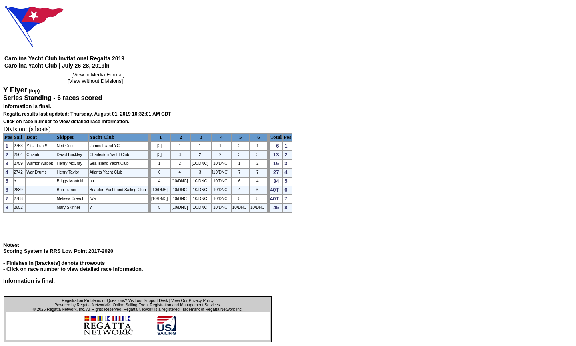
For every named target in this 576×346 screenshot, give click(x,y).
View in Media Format (98, 75)
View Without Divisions (95, 81)
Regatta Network (61, 309)
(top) (34, 91)
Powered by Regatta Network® (81, 305)
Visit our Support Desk (148, 300)
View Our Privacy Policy (192, 300)
